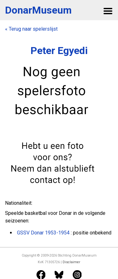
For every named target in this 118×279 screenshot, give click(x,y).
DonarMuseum (38, 10)
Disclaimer (71, 262)
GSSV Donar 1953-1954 (43, 233)
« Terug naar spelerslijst (31, 29)
